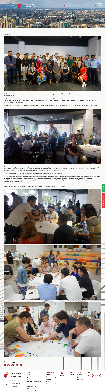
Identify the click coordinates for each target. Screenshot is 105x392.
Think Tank (48, 374)
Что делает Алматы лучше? (60, 22)
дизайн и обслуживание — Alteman (14, 381)
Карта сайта (80, 379)
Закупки (29, 384)
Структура (29, 379)
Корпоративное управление (34, 381)
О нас (28, 374)
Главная (28, 22)
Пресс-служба (37, 22)
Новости (47, 22)
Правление (30, 377)
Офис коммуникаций (51, 377)
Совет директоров (31, 376)
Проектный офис (50, 376)
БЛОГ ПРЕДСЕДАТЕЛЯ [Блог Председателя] (103, 200)
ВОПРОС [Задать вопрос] (103, 188)
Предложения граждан (51, 383)
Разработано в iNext (14, 380)
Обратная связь (81, 377)
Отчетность (30, 383)
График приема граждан (33, 390)
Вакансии (72, 374)
